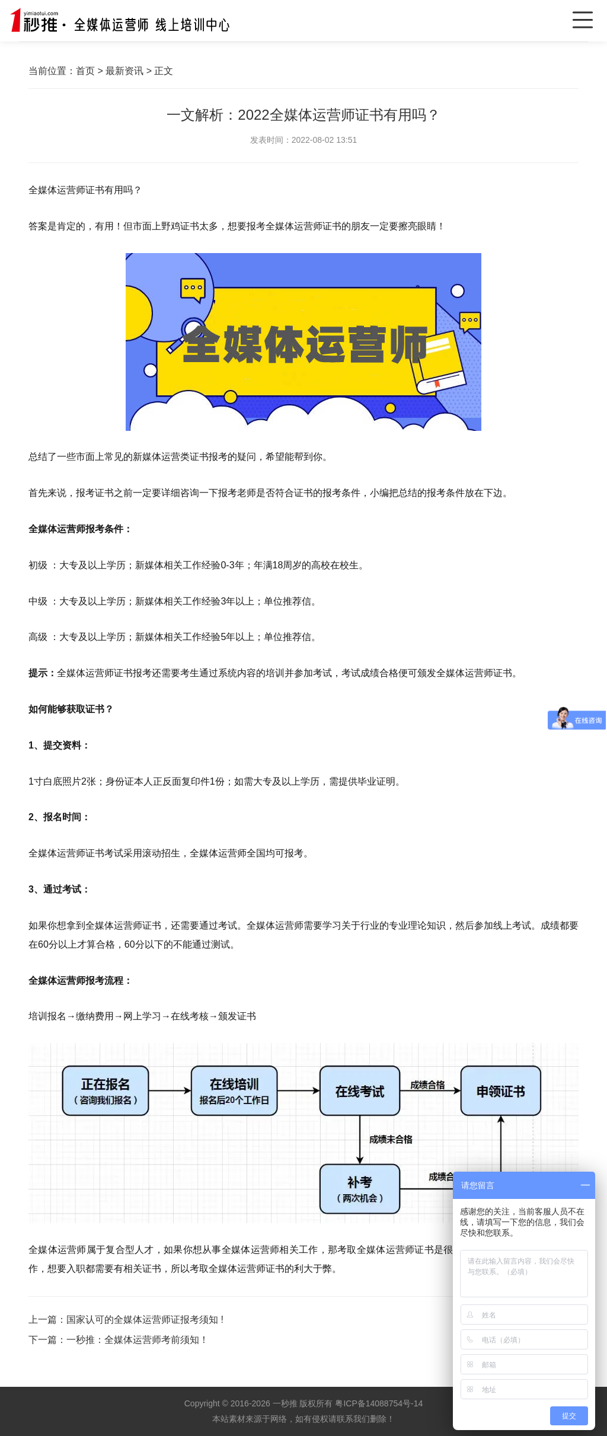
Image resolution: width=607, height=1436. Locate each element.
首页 (85, 71)
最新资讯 (124, 71)
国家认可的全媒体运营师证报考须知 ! (144, 1320)
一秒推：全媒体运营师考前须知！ (137, 1340)
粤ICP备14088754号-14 (379, 1403)
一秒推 (285, 1403)
